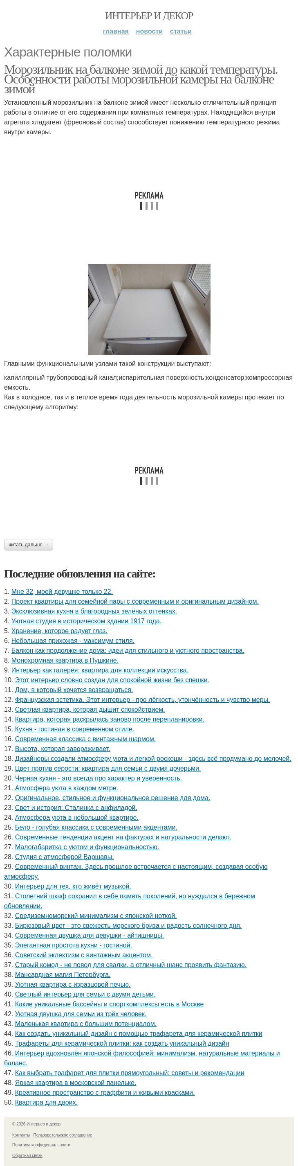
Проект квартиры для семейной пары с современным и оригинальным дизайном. (135, 601)
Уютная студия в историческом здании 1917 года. (86, 621)
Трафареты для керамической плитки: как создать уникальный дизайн (122, 1043)
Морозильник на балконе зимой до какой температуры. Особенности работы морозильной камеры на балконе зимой (141, 79)
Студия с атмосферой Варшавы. (64, 856)
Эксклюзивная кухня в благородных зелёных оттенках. (94, 611)
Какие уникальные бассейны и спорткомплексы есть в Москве (109, 1004)
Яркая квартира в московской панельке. (76, 1082)
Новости (149, 31)
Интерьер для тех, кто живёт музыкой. (73, 886)
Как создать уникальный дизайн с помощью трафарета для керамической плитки (138, 1033)
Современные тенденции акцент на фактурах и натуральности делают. (123, 837)
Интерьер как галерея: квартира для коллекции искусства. (99, 670)
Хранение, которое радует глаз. (59, 630)
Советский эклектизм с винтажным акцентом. (84, 955)
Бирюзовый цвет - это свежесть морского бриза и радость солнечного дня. (128, 925)
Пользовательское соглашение (63, 1135)
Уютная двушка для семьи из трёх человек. (81, 1013)
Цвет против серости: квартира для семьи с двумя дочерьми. (108, 768)
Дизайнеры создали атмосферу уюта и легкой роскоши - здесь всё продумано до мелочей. (153, 758)
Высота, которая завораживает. (62, 748)
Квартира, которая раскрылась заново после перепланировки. (110, 719)
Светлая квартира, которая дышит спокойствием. (90, 709)
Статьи (181, 31)
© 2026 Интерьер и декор (36, 1124)
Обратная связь (27, 1155)
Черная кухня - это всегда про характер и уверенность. (98, 778)
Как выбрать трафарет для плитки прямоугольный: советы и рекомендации (129, 1072)
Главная (116, 31)
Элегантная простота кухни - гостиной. (73, 945)
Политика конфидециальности (41, 1145)
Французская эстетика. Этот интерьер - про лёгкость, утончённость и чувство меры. (142, 699)
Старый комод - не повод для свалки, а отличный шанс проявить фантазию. (130, 964)
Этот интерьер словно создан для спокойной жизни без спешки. (112, 680)
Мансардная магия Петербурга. (63, 974)
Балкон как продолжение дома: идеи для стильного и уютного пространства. (127, 650)
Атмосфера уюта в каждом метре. (67, 788)
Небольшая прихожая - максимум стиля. (72, 640)
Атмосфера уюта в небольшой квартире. (77, 817)
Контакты (21, 1135)
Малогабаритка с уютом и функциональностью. (87, 846)
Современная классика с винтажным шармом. (85, 738)
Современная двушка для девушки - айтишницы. (89, 935)
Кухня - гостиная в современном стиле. (74, 729)
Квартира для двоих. (46, 1102)
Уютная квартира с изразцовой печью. (73, 984)
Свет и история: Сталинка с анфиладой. (76, 807)
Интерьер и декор (149, 16)
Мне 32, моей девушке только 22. (62, 591)
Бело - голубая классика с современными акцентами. (96, 827)
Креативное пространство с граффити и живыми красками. (105, 1092)
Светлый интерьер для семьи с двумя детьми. (85, 994)
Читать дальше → (29, 545)
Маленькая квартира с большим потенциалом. (86, 1023)
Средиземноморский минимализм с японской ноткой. (96, 915)
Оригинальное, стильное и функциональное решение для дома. (113, 797)
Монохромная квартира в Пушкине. (65, 660)
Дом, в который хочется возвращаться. (74, 689)
